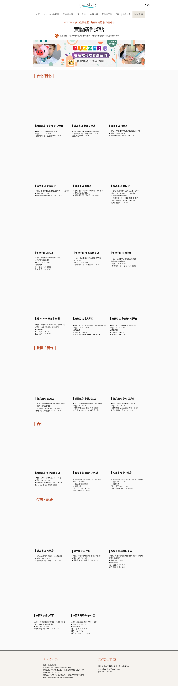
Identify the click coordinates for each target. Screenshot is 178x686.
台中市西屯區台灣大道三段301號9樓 (130, 479)
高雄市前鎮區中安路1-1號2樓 (87, 622)
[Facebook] (145, 5)
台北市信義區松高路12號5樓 (126, 325)
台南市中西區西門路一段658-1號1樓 (52, 622)
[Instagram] (148, 5)
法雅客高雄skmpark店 (84, 615)
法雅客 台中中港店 (122, 472)
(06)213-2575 (44, 626)
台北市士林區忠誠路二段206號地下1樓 (92, 325)
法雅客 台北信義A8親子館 (124, 318)
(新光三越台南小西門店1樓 (43, 624)
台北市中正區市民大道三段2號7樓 (53, 325)
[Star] (57, 36)
